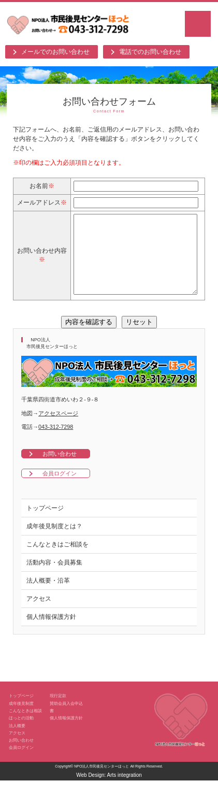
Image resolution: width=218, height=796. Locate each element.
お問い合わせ (59, 469)
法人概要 (17, 741)
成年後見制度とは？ (54, 541)
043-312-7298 (55, 442)
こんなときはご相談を (57, 559)
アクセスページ (58, 429)
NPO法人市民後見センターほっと (101, 782)
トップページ (45, 523)
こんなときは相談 (25, 726)
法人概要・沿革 (48, 596)
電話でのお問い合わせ (150, 51)
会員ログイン (59, 489)
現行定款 (58, 711)
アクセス (38, 614)
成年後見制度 (21, 718)
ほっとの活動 (21, 733)
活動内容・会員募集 (54, 578)
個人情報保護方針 (51, 632)
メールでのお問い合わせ (55, 51)
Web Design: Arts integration (109, 790)
